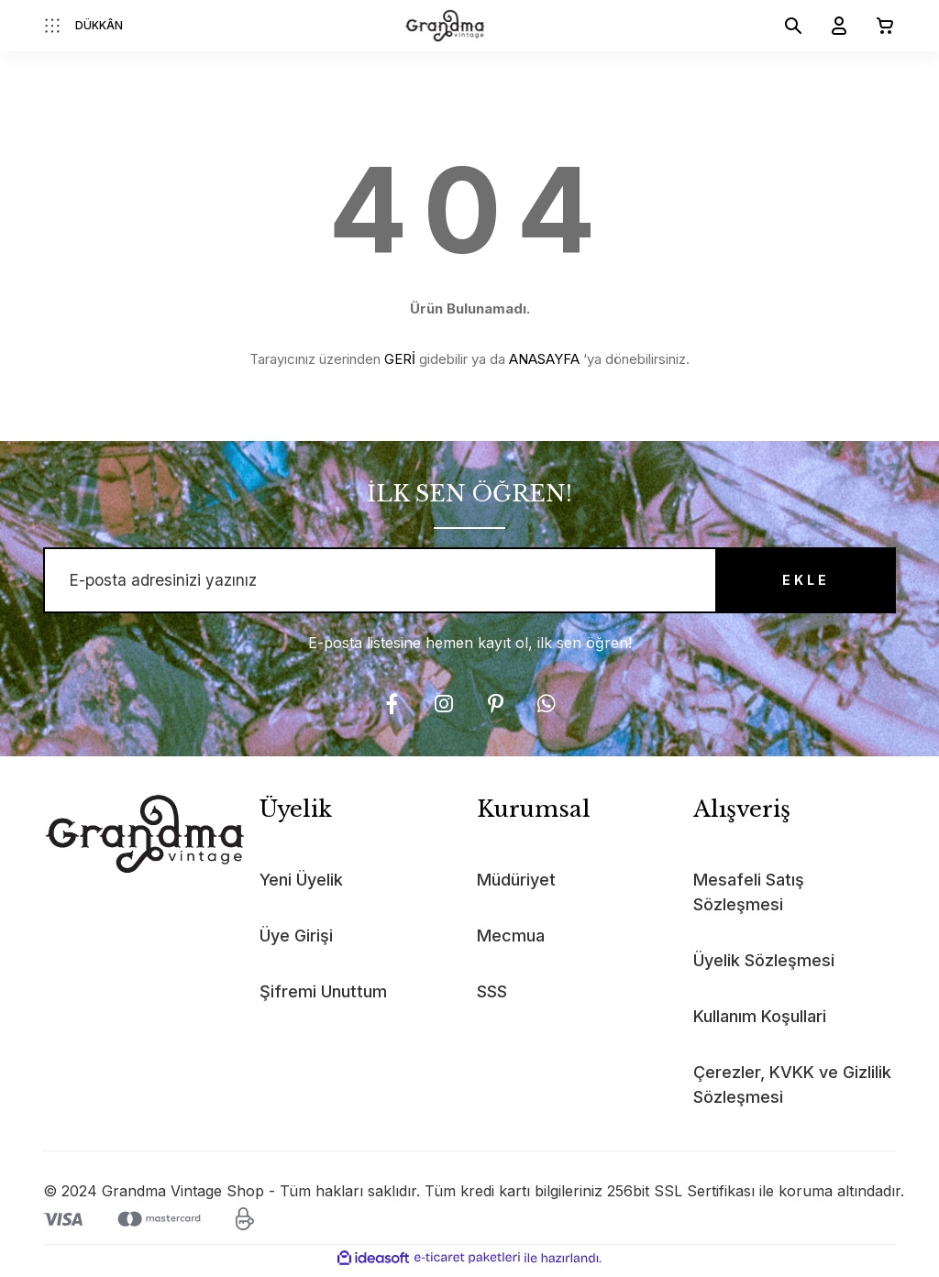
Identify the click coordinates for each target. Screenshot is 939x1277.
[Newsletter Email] (469, 583)
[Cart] (877, 25)
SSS (492, 997)
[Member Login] (831, 25)
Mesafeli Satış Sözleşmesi (748, 897)
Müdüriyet (516, 885)
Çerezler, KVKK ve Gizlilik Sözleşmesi (792, 1090)
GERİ (399, 359)
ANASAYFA (544, 359)
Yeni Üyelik (301, 885)
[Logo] (445, 25)
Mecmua (511, 941)
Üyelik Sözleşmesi (763, 965)
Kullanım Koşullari (759, 1021)
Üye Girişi (296, 941)
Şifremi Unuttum (323, 997)
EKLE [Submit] (795, 583)
